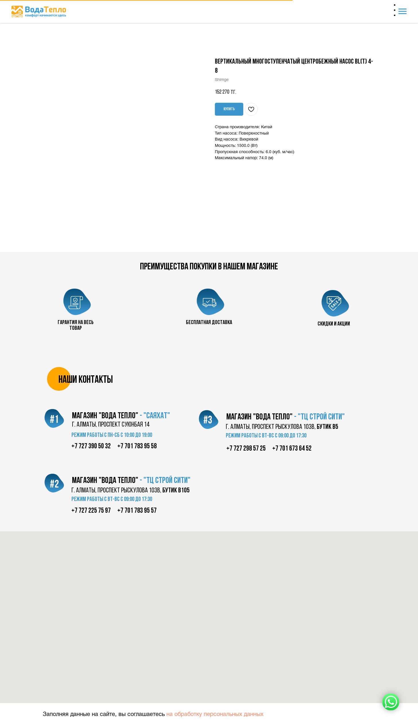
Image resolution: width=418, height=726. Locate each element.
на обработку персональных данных (214, 714)
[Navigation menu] (402, 11)
